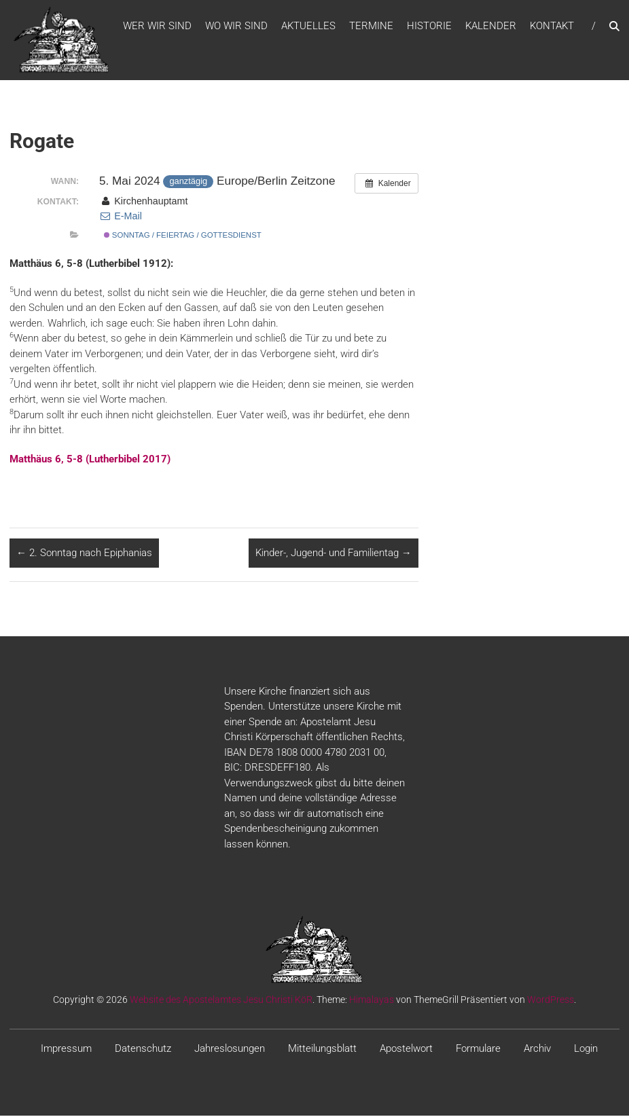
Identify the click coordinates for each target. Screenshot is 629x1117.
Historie (429, 26)
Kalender (490, 26)
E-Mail (120, 218)
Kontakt (552, 26)
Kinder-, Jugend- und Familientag (333, 555)
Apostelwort (406, 1050)
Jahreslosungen (229, 1050)
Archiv (537, 1050)
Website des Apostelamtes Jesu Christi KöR (221, 1001)
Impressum (66, 1050)
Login (586, 1050)
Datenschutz (143, 1050)
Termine (371, 26)
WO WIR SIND (236, 26)
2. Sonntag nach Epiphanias (84, 555)
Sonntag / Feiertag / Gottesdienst (183, 237)
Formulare (478, 1050)
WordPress (550, 1001)
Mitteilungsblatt (322, 1050)
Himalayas (371, 1001)
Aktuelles (308, 26)
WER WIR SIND (157, 26)
